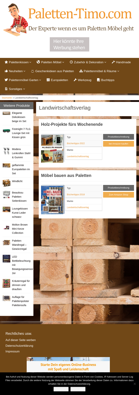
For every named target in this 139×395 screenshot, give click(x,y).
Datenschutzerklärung (19, 345)
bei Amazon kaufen (118, 143)
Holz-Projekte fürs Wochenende (72, 124)
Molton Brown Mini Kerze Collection (20, 228)
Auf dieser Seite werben (21, 340)
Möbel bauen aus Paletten (66, 175)
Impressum (13, 351)
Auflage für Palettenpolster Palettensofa (20, 301)
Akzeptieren (61, 389)
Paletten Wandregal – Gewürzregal (19, 244)
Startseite (7, 97)
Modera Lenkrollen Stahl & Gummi (21, 153)
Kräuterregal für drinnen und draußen (21, 285)
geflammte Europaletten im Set (21, 169)
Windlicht (17, 181)
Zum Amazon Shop (118, 194)
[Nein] (134, 384)
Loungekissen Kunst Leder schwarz (20, 212)
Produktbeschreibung (118, 136)
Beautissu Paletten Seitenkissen (19, 196)
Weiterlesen (78, 389)
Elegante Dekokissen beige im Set (19, 117)
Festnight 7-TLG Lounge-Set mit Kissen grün (21, 133)
